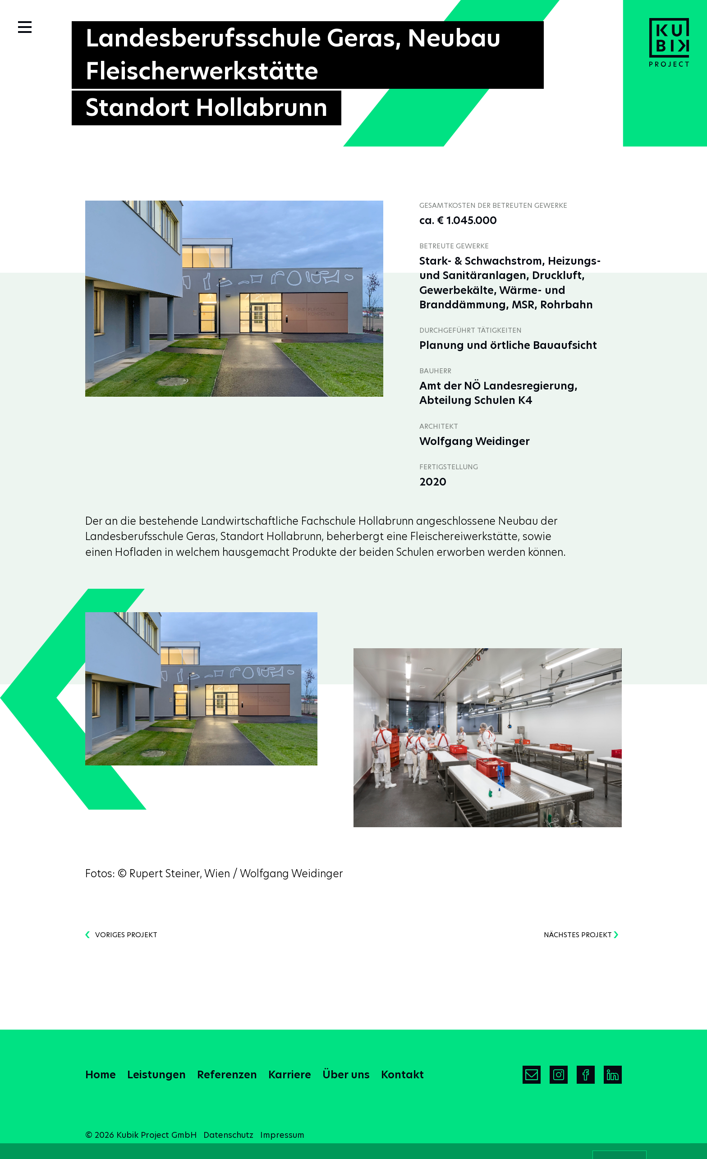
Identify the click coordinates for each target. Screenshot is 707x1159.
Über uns (346, 1074)
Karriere (289, 1074)
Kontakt (402, 1074)
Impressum (282, 1135)
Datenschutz (228, 1135)
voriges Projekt (121, 934)
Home (100, 1074)
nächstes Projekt (581, 934)
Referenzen (227, 1074)
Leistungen (156, 1074)
